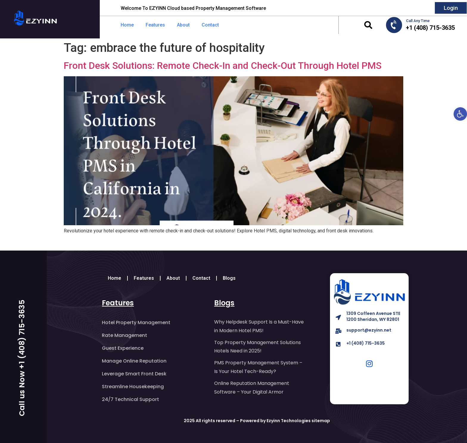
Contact (210, 25)
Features (155, 25)
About (183, 25)
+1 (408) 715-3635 (365, 343)
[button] (368, 25)
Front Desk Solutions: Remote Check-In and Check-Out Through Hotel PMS (223, 65)
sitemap (321, 421)
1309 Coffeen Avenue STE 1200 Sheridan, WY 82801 (373, 316)
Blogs (229, 278)
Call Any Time (418, 20)
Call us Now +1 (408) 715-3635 (22, 358)
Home (127, 25)
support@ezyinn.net (368, 330)
